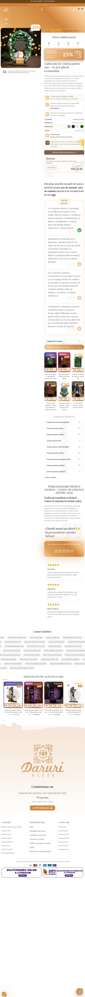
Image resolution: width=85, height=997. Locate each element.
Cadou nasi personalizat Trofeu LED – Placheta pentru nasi (33, 720)
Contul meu (62, 835)
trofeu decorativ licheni (27, 663)
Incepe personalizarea (64, 152)
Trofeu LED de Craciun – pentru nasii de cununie (78, 409)
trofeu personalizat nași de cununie (25, 676)
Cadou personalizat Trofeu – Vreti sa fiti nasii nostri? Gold (13, 720)
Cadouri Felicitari (6, 850)
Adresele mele (63, 850)
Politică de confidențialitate (39, 858)
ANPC (32, 854)
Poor (56, 559)
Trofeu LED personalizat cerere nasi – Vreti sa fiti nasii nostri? (54, 720)
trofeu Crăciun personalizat (48, 663)
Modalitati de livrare (36, 839)
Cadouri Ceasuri (6, 846)
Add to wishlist (51, 486)
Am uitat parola (63, 858)
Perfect (72, 559)
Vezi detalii (54, 108)
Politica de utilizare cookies (39, 850)
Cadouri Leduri (6, 843)
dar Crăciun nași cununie (69, 655)
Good (68, 559)
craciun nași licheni (51, 655)
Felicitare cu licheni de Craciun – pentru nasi (78, 377)
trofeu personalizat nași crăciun (32, 672)
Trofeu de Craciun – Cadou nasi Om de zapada (64, 377)
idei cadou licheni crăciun (15, 659)
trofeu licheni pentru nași (53, 668)
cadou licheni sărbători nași (13, 646)
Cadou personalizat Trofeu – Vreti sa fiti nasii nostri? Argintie (74, 720)
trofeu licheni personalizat (74, 668)
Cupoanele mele (63, 846)
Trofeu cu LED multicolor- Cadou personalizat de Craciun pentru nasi (50, 412)
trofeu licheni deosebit (12, 668)
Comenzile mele (63, 843)
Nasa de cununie (66, 137)
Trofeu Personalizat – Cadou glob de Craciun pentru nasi (50, 378)
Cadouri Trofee (6, 839)
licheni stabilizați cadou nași (57, 659)
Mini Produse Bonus (8, 861)
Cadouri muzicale (7, 858)
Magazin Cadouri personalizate (11, 835)
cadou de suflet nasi (48, 646)
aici (53, 194)
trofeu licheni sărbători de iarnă (56, 672)
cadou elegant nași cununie (68, 646)
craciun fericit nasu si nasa (32, 655)
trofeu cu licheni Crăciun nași (70, 663)
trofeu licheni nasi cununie (32, 668)
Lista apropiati (63, 839)
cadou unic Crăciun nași (60, 650)
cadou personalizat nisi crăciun (38, 650)
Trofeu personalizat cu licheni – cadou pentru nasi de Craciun (64, 411)
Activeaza (52, 168)
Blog (31, 835)
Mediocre (60, 559)
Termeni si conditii (36, 846)
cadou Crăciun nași (32, 646)
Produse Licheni (78, 119)
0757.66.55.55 (42, 816)
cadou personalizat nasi (16, 650)
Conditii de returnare (37, 843)
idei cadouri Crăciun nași (36, 659)
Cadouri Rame (6, 854)
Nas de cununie (55, 137)
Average (64, 559)
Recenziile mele (63, 854)
